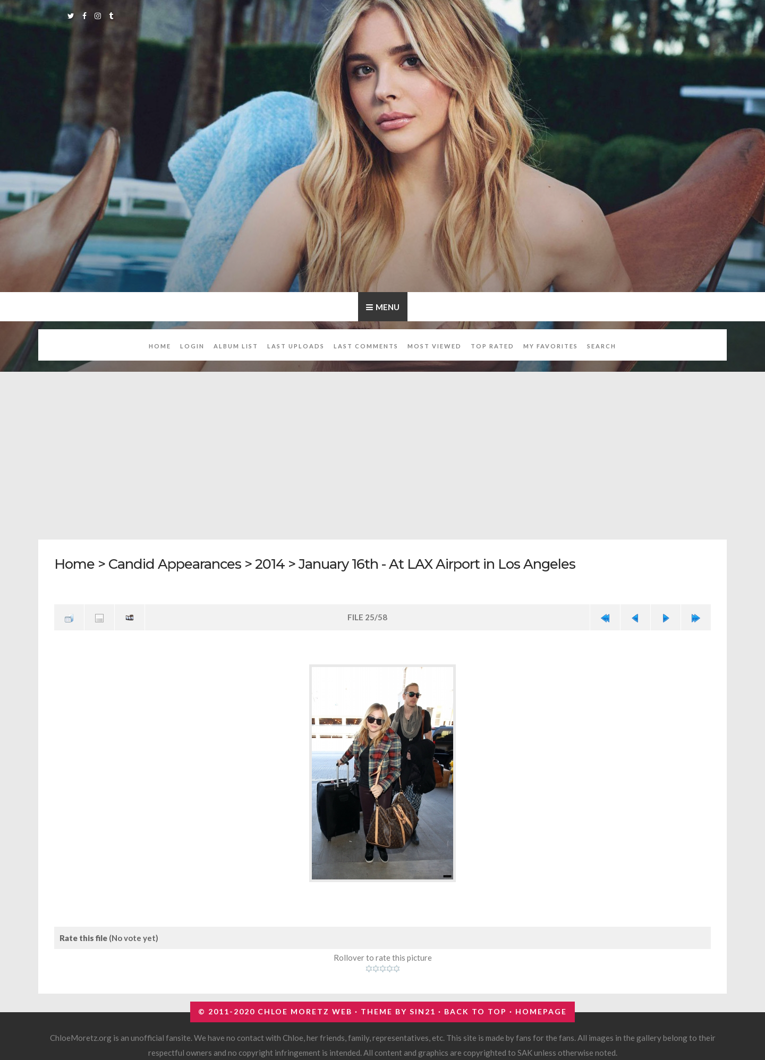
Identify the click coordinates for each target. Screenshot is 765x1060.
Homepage (541, 1011)
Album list (236, 346)
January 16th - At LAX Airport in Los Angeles (437, 563)
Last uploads (296, 346)
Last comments (366, 346)
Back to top (475, 1011)
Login (192, 346)
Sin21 (423, 1011)
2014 (270, 563)
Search (601, 346)
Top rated (492, 346)
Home (160, 346)
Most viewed (434, 346)
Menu (388, 307)
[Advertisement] (382, 449)
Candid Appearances (174, 563)
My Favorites (550, 346)
